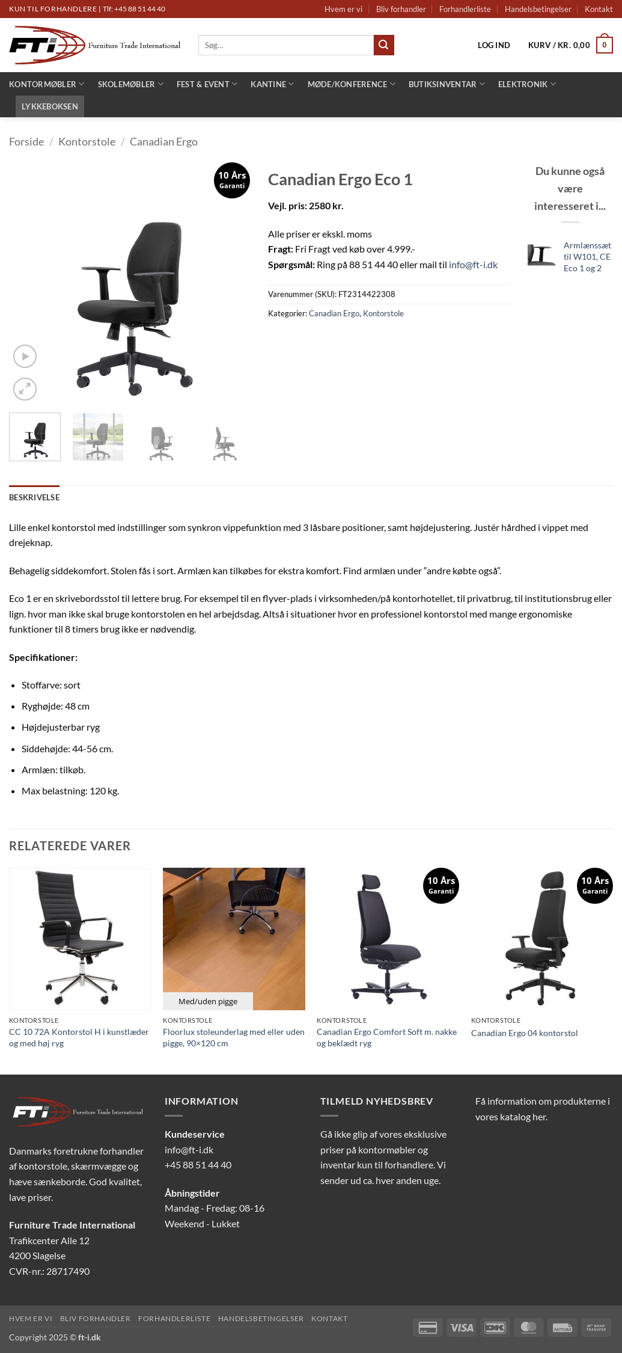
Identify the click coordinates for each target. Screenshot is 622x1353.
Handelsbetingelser (538, 9)
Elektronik (527, 84)
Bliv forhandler (401, 9)
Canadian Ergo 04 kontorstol (524, 1033)
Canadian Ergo (164, 141)
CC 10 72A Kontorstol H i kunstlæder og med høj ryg (79, 1037)
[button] (494, 45)
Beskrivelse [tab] (34, 497)
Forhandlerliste (465, 9)
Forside (26, 141)
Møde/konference (351, 84)
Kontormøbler (47, 84)
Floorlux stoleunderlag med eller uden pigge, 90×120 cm (234, 1037)
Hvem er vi (343, 9)
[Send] (384, 45)
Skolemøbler (130, 84)
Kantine (272, 84)
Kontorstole (86, 141)
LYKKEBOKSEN (50, 106)
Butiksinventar (447, 84)
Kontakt (599, 9)
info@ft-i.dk (473, 264)
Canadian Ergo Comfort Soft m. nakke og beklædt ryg (387, 1037)
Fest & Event (207, 84)
